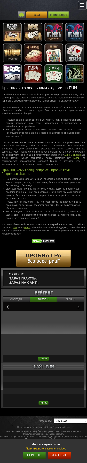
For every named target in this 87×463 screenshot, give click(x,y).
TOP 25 (43, 403)
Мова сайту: (45, 421)
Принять (34, 455)
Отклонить (59, 455)
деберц (26, 227)
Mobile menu (82, 5)
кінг (15, 227)
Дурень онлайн (72, 155)
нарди (76, 158)
